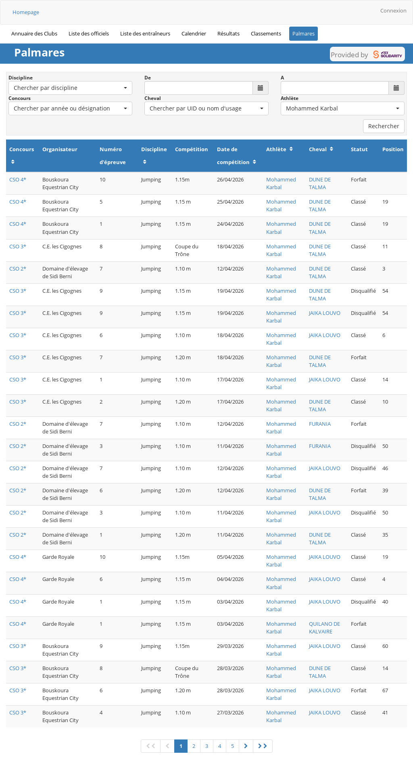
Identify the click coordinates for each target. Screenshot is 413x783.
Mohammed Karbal (281, 183)
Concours (19, 98)
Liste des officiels (89, 33)
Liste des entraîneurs (145, 33)
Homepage (26, 12)
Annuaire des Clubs (34, 33)
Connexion (393, 10)
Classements (266, 33)
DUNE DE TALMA (320, 183)
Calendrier (193, 33)
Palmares (303, 33)
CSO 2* (17, 268)
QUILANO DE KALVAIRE (324, 627)
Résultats (228, 33)
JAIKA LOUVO (324, 313)
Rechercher (383, 126)
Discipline (20, 77)
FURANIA (320, 423)
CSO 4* (17, 179)
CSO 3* (17, 246)
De (147, 77)
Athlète (289, 98)
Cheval (152, 98)
